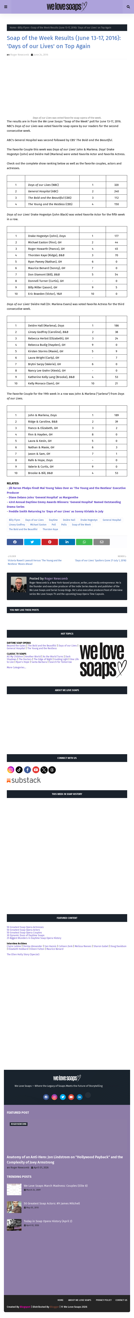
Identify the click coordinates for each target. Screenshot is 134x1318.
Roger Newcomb (19, 54)
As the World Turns (53, 656)
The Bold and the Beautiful (23, 529)
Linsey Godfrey (17, 524)
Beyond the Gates (16, 645)
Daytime (53, 520)
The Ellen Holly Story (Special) (23, 954)
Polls (64, 524)
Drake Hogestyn (89, 520)
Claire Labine (14, 946)
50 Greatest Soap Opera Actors (23, 930)
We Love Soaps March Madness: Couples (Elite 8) (56, 1185)
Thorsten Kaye (50, 529)
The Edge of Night (43, 659)
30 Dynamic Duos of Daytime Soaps (25, 935)
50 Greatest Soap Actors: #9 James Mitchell (52, 1203)
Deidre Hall (69, 520)
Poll (54, 524)
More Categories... (16, 667)
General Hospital (112, 520)
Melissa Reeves (83, 946)
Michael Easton (38, 524)
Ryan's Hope (22, 662)
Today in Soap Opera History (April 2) (48, 1221)
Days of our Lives (34, 520)
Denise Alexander (32, 946)
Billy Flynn (23, 27)
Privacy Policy (104, 1300)
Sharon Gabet (100, 946)
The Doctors (25, 659)
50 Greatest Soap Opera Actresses (25, 927)
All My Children (15, 656)
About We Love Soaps (79, 1300)
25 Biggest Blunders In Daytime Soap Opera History (34, 938)
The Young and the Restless (42, 648)
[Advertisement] (36, 722)
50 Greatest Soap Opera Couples (24, 932)
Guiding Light (61, 659)
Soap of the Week (81, 524)
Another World (33, 656)
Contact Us (121, 1300)
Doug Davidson (118, 946)
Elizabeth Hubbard (18, 949)
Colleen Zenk (66, 946)
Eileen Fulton (37, 949)
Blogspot (25, 1306)
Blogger (54, 1306)
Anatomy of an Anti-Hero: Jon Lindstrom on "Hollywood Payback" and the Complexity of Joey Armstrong (65, 1159)
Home (13, 27)
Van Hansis (50, 946)
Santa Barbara (39, 662)
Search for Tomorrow (60, 662)
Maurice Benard (54, 949)
